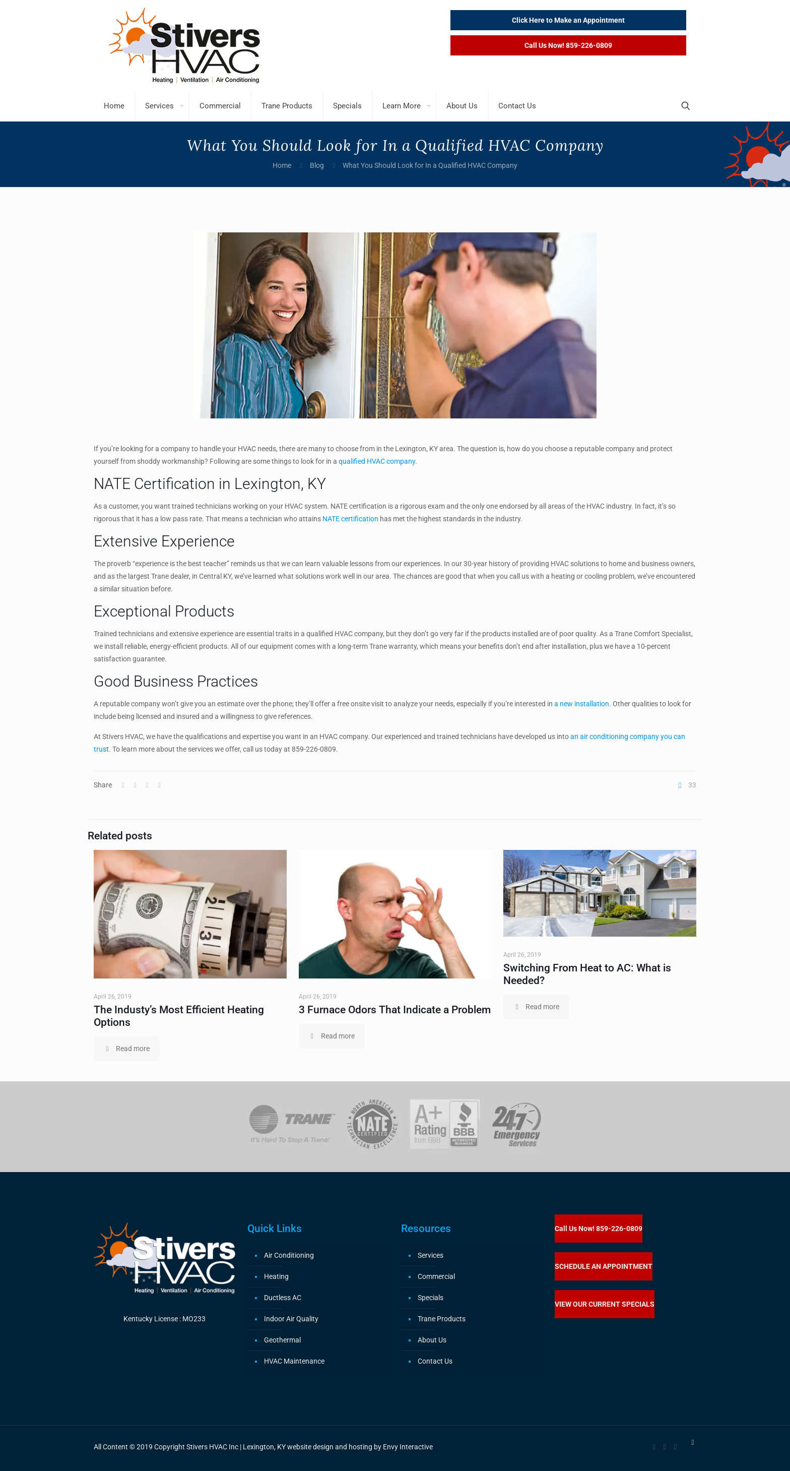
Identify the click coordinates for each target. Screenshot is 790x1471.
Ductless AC (282, 1298)
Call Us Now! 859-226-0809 (598, 1228)
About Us (432, 1340)
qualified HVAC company (377, 461)
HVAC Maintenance (294, 1361)
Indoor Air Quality (291, 1319)
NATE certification (350, 519)
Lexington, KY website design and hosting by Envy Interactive (338, 1447)
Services (430, 1255)
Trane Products (442, 1319)
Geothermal (282, 1340)
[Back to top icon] (692, 1442)
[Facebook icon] (654, 1446)
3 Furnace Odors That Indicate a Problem (395, 1010)
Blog (317, 165)
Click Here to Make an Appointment (568, 20)
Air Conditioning (289, 1255)
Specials (430, 1298)
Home (282, 165)
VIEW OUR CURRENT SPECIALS (604, 1304)
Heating (276, 1276)
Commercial (436, 1276)
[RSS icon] (675, 1446)
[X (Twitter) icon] (665, 1446)
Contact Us (435, 1361)
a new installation (581, 704)
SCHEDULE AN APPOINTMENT (603, 1266)
